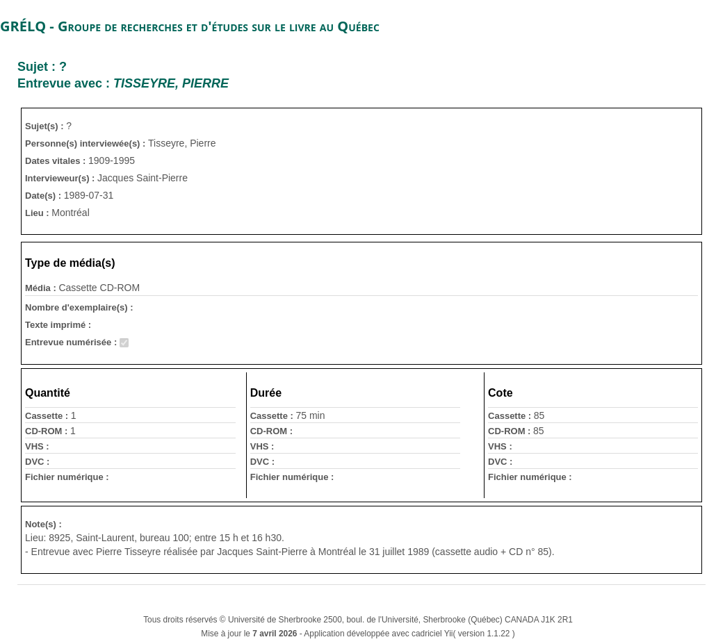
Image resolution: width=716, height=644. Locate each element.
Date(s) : (44, 195)
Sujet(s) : (45, 126)
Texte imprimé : (58, 325)
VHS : (37, 446)
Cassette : (48, 416)
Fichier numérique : (67, 477)
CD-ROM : (47, 431)
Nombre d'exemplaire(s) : (79, 307)
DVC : (37, 461)
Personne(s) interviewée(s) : (86, 143)
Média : (41, 288)
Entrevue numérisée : (72, 342)
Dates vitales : (56, 161)
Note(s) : (43, 524)
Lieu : (38, 213)
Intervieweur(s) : (61, 178)
